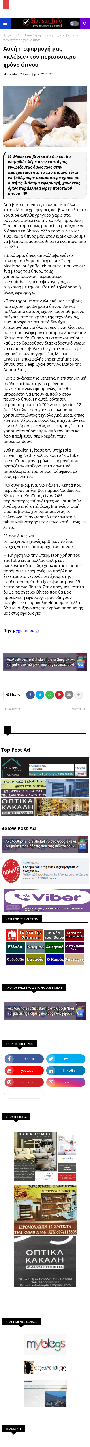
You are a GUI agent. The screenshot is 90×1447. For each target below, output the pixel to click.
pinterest (27, 1082)
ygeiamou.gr (27, 630)
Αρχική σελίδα (13, 35)
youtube (27, 1070)
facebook (27, 1059)
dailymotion (24, 1094)
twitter (69, 1059)
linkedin (69, 1070)
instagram (69, 1082)
